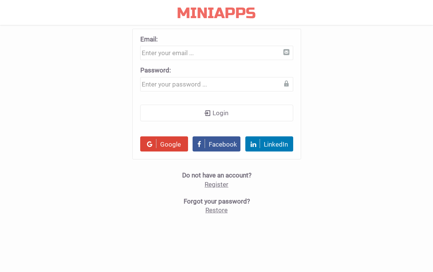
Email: (149, 39)
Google (164, 143)
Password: (155, 70)
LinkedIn (269, 143)
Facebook (217, 143)
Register (216, 184)
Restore (216, 210)
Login (216, 113)
